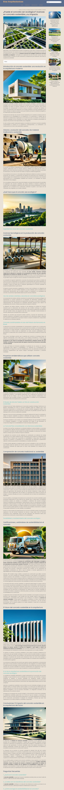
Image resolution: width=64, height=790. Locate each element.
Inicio (22, 5)
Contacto (41, 5)
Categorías (27, 5)
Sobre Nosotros (34, 5)
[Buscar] (60, 2)
